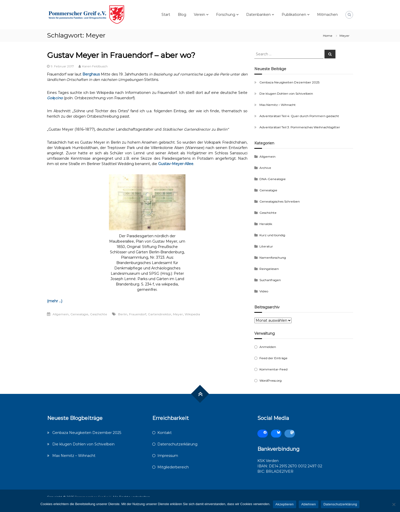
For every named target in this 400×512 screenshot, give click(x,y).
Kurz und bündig (272, 235)
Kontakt (164, 432)
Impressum (167, 455)
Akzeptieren (285, 504)
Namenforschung (272, 257)
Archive (265, 168)
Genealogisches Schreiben (279, 201)
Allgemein (61, 314)
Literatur (266, 246)
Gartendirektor (159, 314)
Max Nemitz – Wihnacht (277, 105)
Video (263, 291)
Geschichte (98, 314)
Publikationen (294, 14)
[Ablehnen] (393, 504)
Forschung (225, 14)
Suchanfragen (270, 280)
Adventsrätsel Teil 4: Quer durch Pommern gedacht (299, 116)
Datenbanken (258, 14)
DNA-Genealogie (272, 179)
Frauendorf (137, 314)
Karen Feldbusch (95, 66)
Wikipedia (192, 314)
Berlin (122, 314)
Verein (199, 14)
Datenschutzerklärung (177, 444)
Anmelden (267, 347)
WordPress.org (270, 380)
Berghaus (91, 74)
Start (165, 14)
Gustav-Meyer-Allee (175, 163)
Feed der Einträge (273, 358)
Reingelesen (269, 269)
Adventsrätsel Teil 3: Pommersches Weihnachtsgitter (299, 127)
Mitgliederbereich (173, 467)
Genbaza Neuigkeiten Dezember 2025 (289, 82)
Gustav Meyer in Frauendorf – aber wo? (121, 55)
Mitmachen (327, 14)
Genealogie (79, 314)
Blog (182, 14)
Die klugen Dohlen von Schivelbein (286, 93)
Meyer (178, 314)
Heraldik (265, 224)
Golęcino (55, 98)
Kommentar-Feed (273, 369)
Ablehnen (308, 504)
